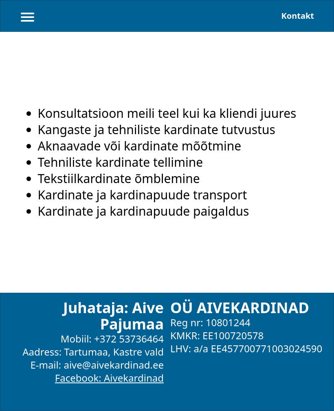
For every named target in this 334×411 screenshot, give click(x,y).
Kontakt (297, 15)
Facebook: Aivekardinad (109, 377)
